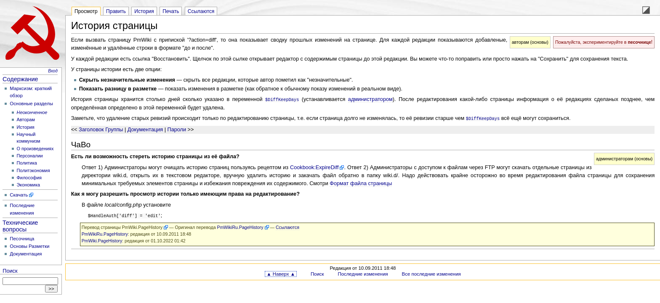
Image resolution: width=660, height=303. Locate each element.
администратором (370, 99)
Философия (29, 177)
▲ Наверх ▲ (280, 272)
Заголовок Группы (101, 129)
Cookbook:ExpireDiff (314, 167)
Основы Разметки (29, 246)
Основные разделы (31, 103)
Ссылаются (201, 11)
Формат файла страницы (361, 183)
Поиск (10, 271)
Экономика (28, 184)
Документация (26, 253)
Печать (170, 11)
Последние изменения (363, 272)
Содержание (20, 79)
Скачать (19, 194)
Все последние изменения (431, 272)
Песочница (22, 238)
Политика (27, 162)
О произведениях (35, 148)
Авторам (26, 119)
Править (116, 11)
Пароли (177, 129)
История (26, 127)
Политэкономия (33, 170)
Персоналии (30, 155)
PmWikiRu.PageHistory (240, 226)
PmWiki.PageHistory (142, 226)
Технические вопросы (20, 226)
